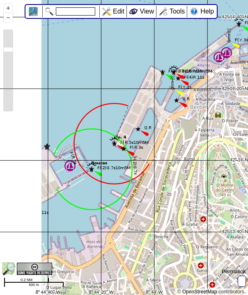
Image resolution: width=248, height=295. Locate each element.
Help (207, 11)
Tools (177, 11)
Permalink (234, 271)
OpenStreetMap (199, 292)
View (147, 11)
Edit (118, 11)
